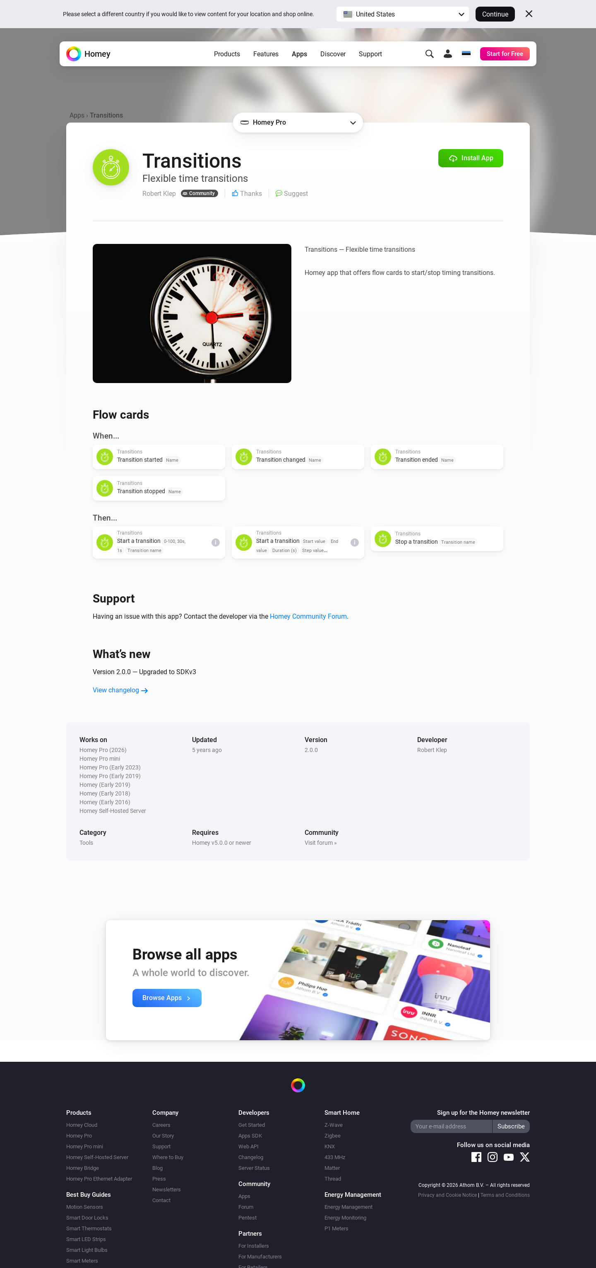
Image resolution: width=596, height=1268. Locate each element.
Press (159, 1179)
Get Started (251, 1125)
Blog (157, 1168)
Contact (161, 1200)
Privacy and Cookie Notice (447, 1195)
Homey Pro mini (84, 1146)
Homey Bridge (82, 1168)
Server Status (254, 1168)
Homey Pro (79, 1136)
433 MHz (334, 1157)
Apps (299, 54)
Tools (86, 842)
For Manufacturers (260, 1257)
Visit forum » (321, 842)
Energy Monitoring (345, 1218)
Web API (248, 1146)
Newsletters (166, 1189)
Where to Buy (167, 1157)
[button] (402, 14)
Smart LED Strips (86, 1239)
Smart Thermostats (89, 1228)
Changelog (250, 1157)
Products (227, 54)
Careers (161, 1125)
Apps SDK (250, 1136)
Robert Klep (432, 750)
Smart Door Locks (87, 1218)
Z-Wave (333, 1125)
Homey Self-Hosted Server (97, 1157)
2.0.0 (311, 750)
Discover (333, 54)
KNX (329, 1146)
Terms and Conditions (505, 1195)
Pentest (247, 1218)
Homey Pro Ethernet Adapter (99, 1179)
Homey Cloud (81, 1125)
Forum (245, 1207)
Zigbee (332, 1136)
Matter (332, 1168)
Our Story (163, 1136)
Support (370, 54)
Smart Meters (82, 1261)
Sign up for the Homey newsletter (483, 1112)
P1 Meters (336, 1228)
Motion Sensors (84, 1207)
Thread (332, 1179)
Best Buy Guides (88, 1194)
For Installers (253, 1246)
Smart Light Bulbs (87, 1250)
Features (266, 54)
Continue (495, 14)
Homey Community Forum (308, 616)
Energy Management (348, 1207)
